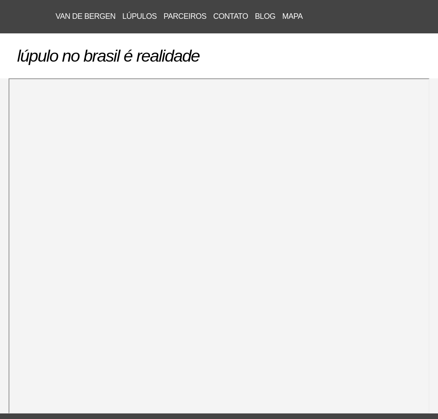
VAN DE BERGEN (27, 16)
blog (265, 16)
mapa (292, 16)
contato (230, 16)
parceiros (185, 16)
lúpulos (139, 16)
